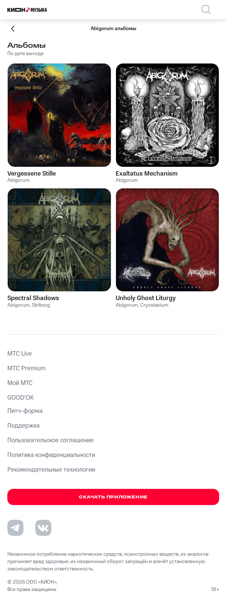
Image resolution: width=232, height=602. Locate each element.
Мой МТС (20, 383)
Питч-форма (25, 411)
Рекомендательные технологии (51, 469)
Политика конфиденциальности (51, 455)
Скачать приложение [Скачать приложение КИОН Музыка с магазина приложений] (113, 497)
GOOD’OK (20, 397)
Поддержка (23, 425)
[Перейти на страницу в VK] (43, 528)
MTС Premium (26, 368)
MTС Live (19, 353)
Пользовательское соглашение (50, 440)
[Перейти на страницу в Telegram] (15, 528)
